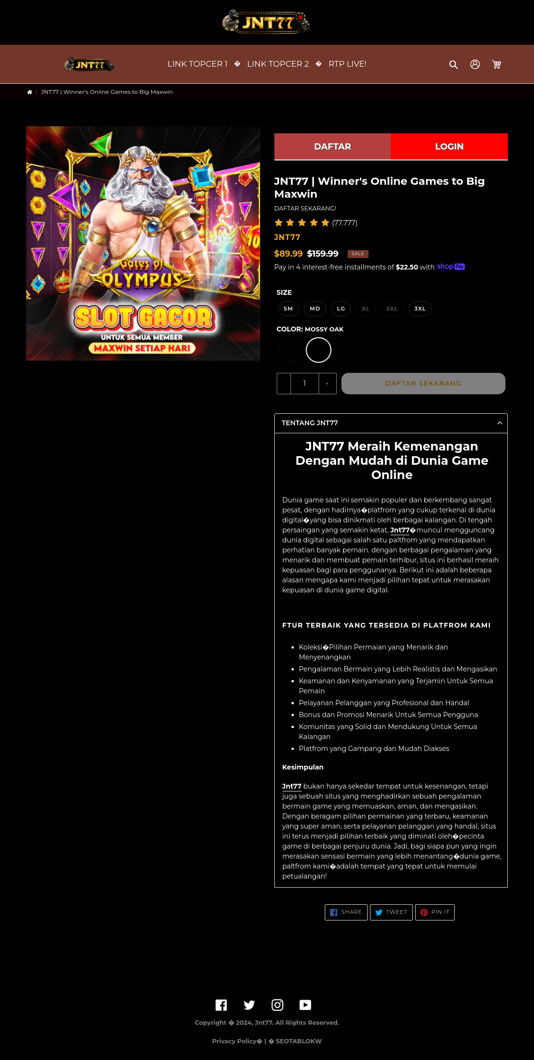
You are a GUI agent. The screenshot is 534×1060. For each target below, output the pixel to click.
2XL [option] (392, 308)
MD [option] (315, 308)
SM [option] (288, 308)
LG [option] (341, 308)
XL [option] (366, 308)
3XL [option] (420, 308)
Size (284, 292)
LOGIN (449, 146)
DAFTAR (332, 146)
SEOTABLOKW (299, 1041)
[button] (454, 64)
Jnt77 (399, 530)
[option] (290, 350)
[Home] (29, 92)
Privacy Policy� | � (243, 1041)
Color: (310, 329)
